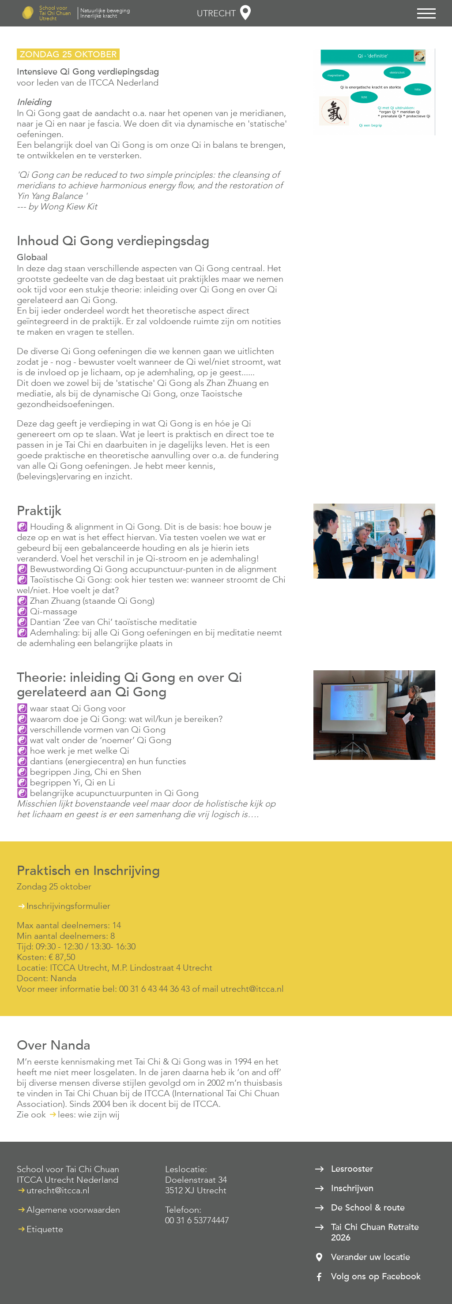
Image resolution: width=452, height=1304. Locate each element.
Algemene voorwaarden (73, 1209)
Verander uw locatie (370, 1257)
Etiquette (44, 1229)
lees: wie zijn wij (89, 1114)
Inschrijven (352, 1188)
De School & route (368, 1208)
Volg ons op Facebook (376, 1276)
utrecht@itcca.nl (58, 1190)
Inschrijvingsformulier (68, 905)
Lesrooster (352, 1169)
